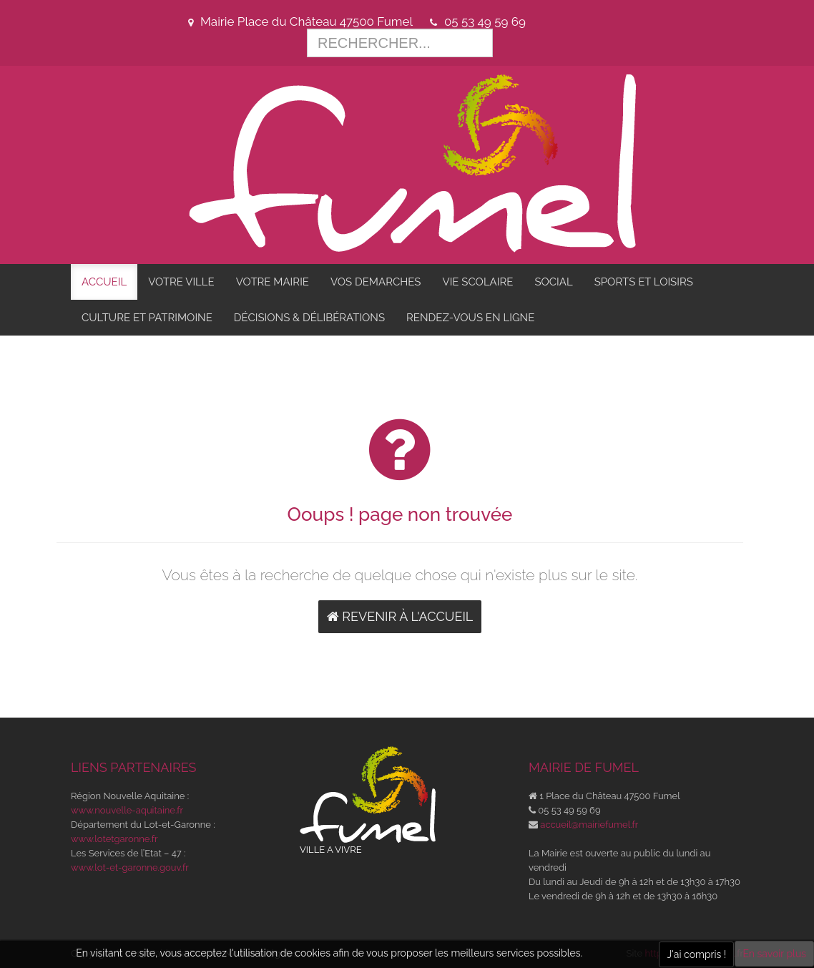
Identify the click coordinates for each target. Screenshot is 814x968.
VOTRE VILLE (181, 281)
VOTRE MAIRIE (272, 281)
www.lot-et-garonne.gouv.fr (130, 867)
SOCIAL (553, 281)
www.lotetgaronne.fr (114, 838)
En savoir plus (774, 953)
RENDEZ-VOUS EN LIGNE (470, 317)
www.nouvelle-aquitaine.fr (127, 810)
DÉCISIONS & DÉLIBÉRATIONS (309, 317)
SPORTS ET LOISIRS (643, 281)
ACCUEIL (104, 281)
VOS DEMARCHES (375, 281)
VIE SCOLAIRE (477, 281)
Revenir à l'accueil (400, 616)
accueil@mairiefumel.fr (589, 824)
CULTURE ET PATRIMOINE (147, 317)
